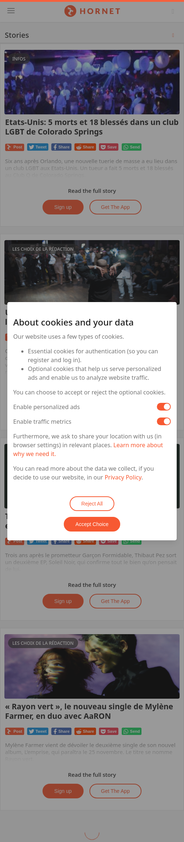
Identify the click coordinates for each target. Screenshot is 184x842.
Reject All (92, 504)
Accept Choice (92, 524)
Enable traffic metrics (42, 422)
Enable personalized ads (46, 407)
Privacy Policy (122, 477)
